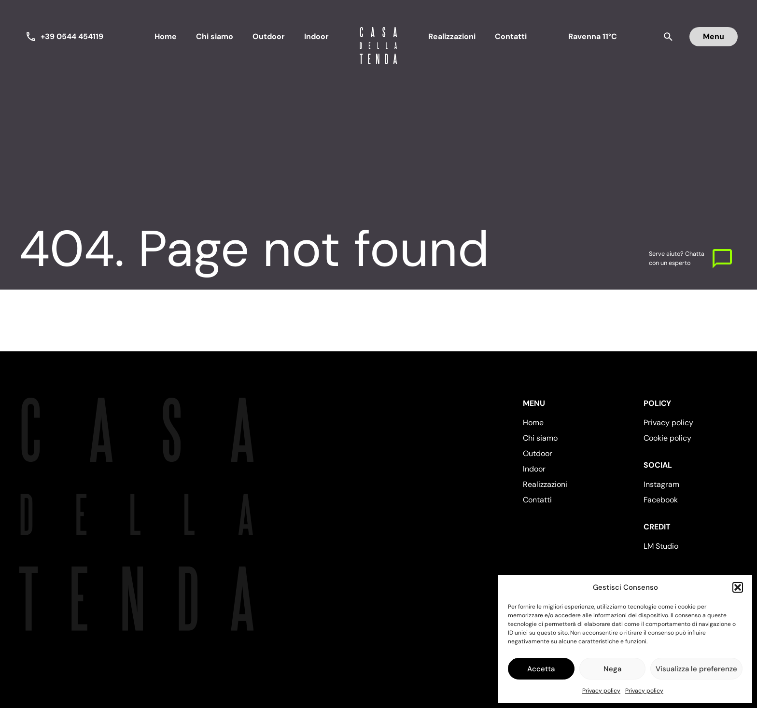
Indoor (316, 36)
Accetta (541, 669)
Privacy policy (601, 690)
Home (165, 36)
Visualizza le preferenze (696, 669)
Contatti (511, 36)
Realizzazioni (452, 36)
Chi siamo (214, 36)
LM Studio (661, 546)
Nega (612, 669)
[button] (738, 587)
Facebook (661, 500)
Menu (713, 36)
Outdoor (268, 36)
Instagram (661, 484)
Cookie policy (667, 438)
